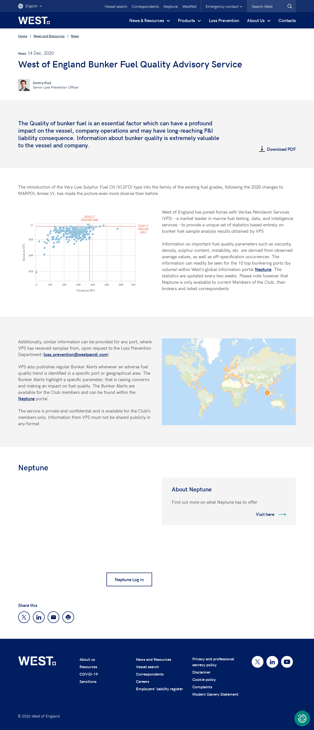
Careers (142, 681)
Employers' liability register (159, 688)
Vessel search (116, 6)
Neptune (170, 6)
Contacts (287, 20)
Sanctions (87, 681)
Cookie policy (204, 679)
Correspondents (145, 6)
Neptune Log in (129, 579)
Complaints (202, 686)
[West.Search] (290, 6)
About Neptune (192, 489)
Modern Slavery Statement (215, 694)
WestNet (189, 6)
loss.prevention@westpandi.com (76, 354)
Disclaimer (201, 672)
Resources (88, 666)
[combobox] (271, 6)
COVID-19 (88, 674)
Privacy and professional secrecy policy (213, 661)
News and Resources (153, 659)
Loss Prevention (224, 20)
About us (87, 659)
